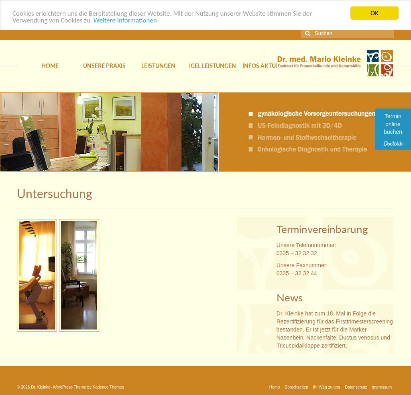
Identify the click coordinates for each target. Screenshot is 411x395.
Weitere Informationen (125, 20)
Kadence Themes (108, 387)
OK (374, 13)
